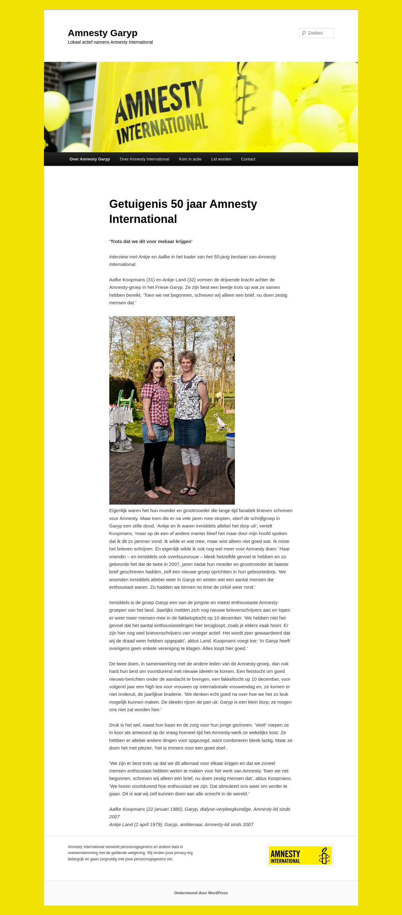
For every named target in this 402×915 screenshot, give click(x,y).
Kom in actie (190, 159)
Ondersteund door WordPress (201, 893)
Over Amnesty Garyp (89, 159)
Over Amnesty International (144, 159)
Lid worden (221, 159)
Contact (248, 159)
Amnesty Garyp (103, 33)
